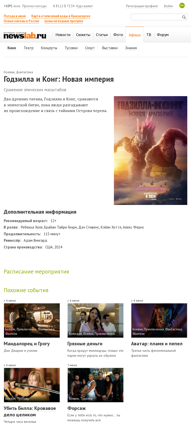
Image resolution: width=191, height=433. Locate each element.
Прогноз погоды (34, 6)
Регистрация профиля (142, 6)
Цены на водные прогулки (64, 21)
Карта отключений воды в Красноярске (60, 16)
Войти (168, 6)
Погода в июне (15, 16)
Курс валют (84, 6)
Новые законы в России (21, 21)
